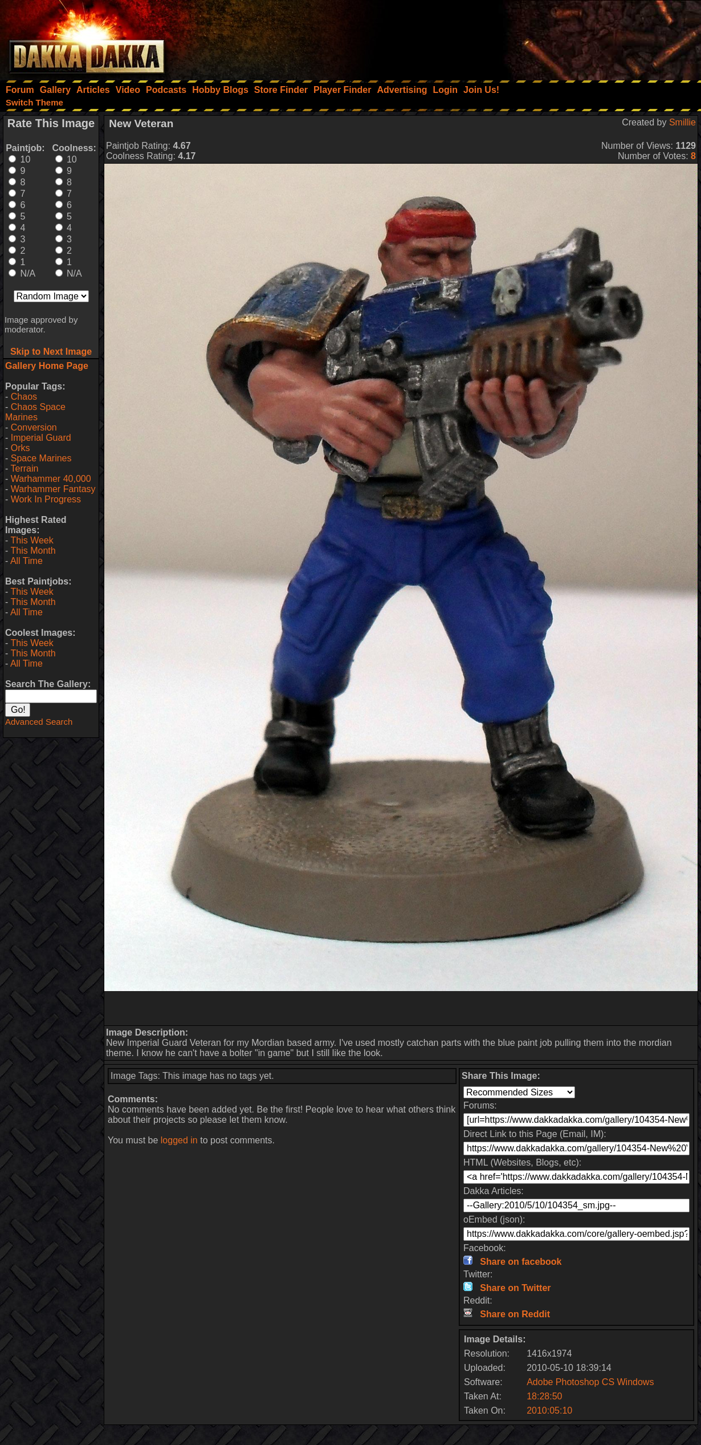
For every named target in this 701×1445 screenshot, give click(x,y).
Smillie (682, 122)
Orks (20, 448)
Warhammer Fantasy (53, 489)
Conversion (34, 427)
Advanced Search (38, 721)
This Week (31, 540)
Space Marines (41, 458)
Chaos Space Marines (35, 412)
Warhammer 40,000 (51, 479)
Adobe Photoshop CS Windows (590, 1382)
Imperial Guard (41, 438)
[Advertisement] (547, 37)
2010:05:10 (549, 1410)
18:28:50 (544, 1396)
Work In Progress (46, 499)
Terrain (24, 468)
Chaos (24, 396)
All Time (26, 561)
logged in (179, 1140)
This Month (32, 550)
